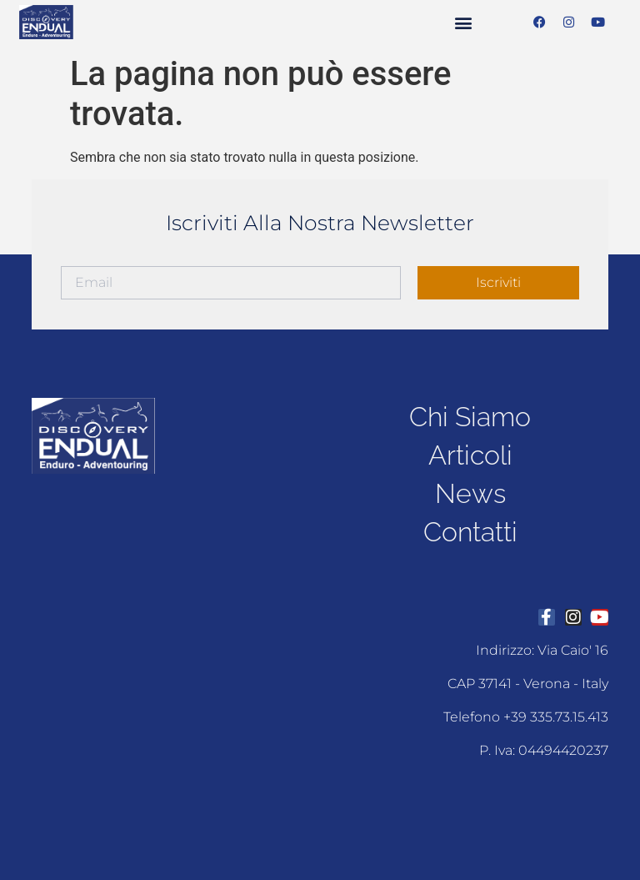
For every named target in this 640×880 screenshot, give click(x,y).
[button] (463, 22)
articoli (470, 455)
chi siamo (470, 416)
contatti (470, 531)
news (470, 493)
